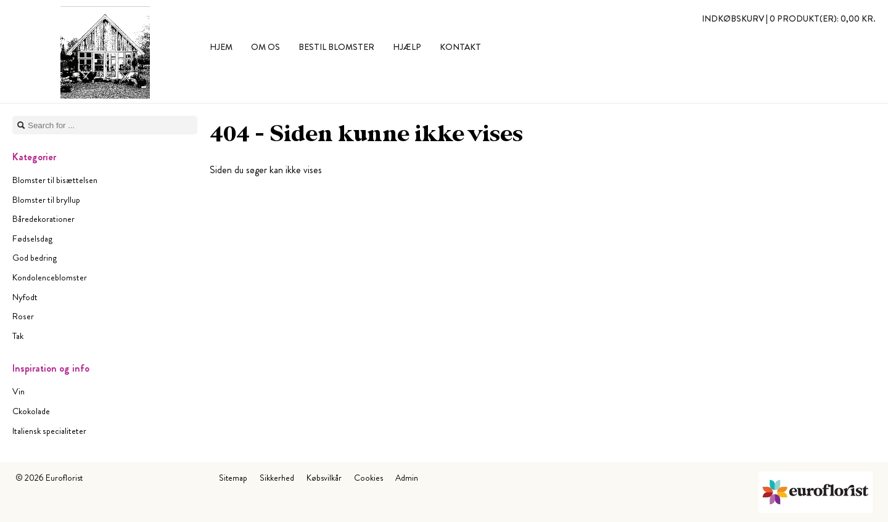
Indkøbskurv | (789, 18)
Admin (406, 477)
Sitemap (233, 477)
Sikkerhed (277, 477)
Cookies (368, 477)
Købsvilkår (324, 477)
